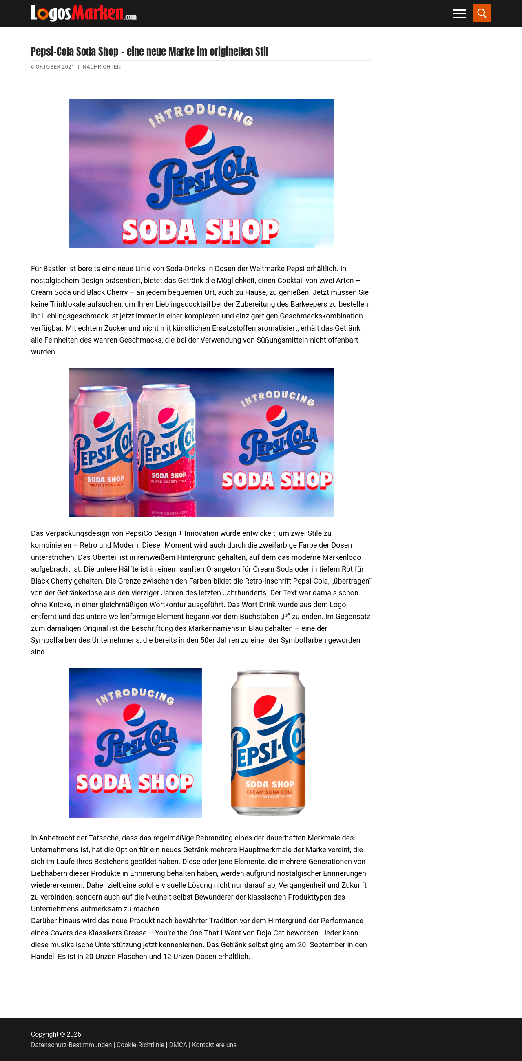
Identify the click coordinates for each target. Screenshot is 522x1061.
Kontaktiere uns (214, 1045)
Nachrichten (101, 67)
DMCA (178, 1045)
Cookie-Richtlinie (140, 1045)
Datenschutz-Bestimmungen (71, 1045)
